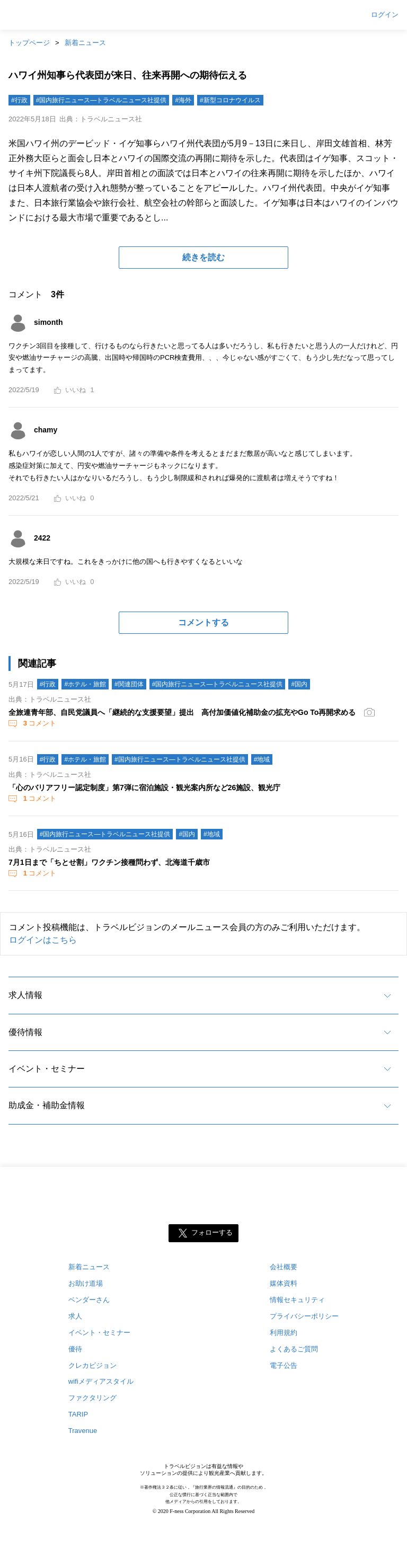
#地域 (262, 759)
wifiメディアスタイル (101, 1381)
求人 (75, 1316)
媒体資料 (283, 1283)
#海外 (183, 100)
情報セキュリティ (297, 1300)
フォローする (212, 1232)
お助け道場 (85, 1283)
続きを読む (203, 257)
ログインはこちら (43, 939)
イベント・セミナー (46, 1068)
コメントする (203, 622)
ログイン (385, 15)
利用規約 (283, 1333)
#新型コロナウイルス (230, 100)
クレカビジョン (92, 1365)
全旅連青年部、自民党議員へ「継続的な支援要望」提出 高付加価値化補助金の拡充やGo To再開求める (182, 712)
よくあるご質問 (294, 1349)
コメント (38, 723)
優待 (75, 1349)
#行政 (19, 100)
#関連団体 (129, 684)
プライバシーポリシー (304, 1316)
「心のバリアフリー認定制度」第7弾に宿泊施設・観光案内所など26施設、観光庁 (144, 787)
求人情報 (25, 994)
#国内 (299, 684)
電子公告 (283, 1365)
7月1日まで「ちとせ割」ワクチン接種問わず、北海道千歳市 (109, 862)
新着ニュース (85, 43)
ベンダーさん (89, 1300)
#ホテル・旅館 (85, 684)
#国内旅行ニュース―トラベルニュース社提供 (101, 100)
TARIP (78, 1414)
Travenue (82, 1431)
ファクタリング (92, 1398)
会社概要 (283, 1267)
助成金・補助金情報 (46, 1105)
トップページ (29, 43)
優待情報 (25, 1032)
